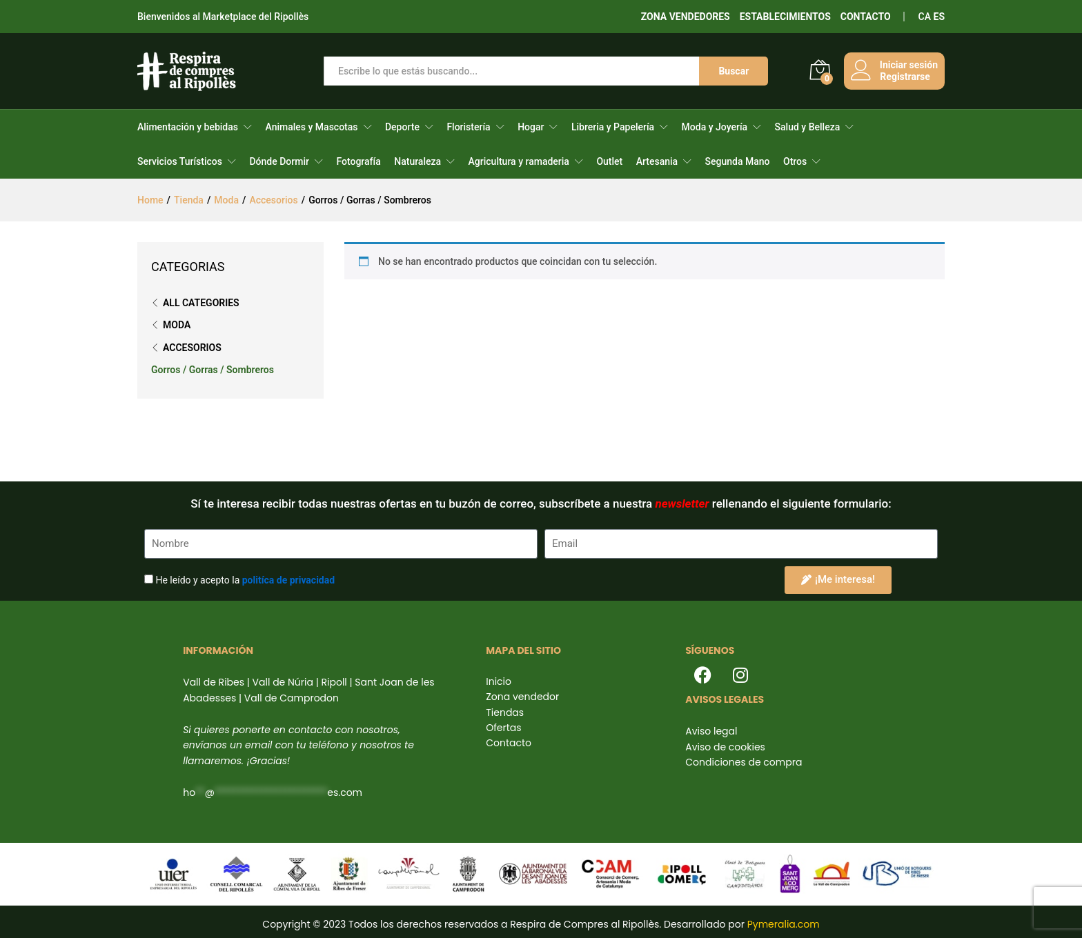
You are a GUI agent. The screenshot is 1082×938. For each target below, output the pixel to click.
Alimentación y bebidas (187, 126)
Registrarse (904, 76)
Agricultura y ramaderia (519, 161)
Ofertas (503, 728)
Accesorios (192, 347)
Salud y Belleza (807, 126)
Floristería (468, 126)
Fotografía (358, 161)
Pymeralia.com (783, 924)
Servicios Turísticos (179, 161)
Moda (176, 324)
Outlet (609, 161)
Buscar (733, 71)
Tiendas (505, 712)
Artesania (657, 161)
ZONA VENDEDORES (685, 16)
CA (924, 16)
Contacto (508, 743)
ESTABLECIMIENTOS (785, 16)
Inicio (498, 681)
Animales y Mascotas (311, 126)
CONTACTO (865, 16)
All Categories (201, 302)
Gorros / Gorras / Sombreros (212, 369)
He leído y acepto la (245, 580)
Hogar (531, 126)
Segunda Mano (737, 161)
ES (939, 16)
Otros (795, 161)
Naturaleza (417, 161)
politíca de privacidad (288, 580)
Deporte (402, 126)
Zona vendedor (522, 697)
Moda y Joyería (714, 126)
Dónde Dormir (279, 161)
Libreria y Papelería (612, 126)
